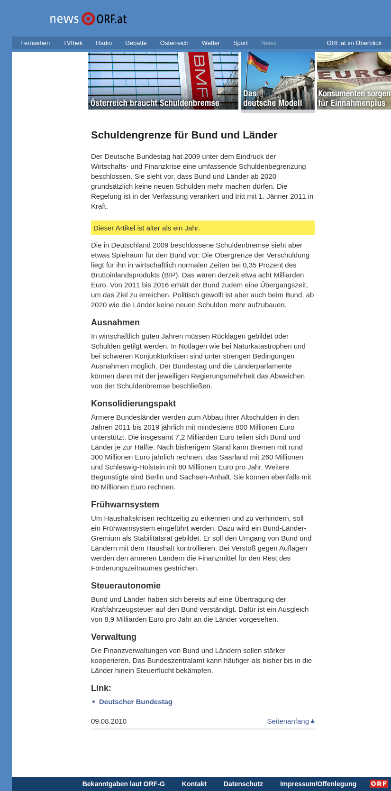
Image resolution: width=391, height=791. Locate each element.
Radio (104, 42)
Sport (240, 42)
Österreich (174, 42)
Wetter (211, 42)
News (269, 42)
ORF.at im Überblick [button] (354, 42)
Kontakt (194, 784)
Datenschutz (243, 784)
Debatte (136, 42)
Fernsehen (35, 42)
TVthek (72, 42)
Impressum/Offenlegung (318, 784)
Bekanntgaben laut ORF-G (123, 784)
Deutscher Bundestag (136, 702)
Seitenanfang (288, 721)
